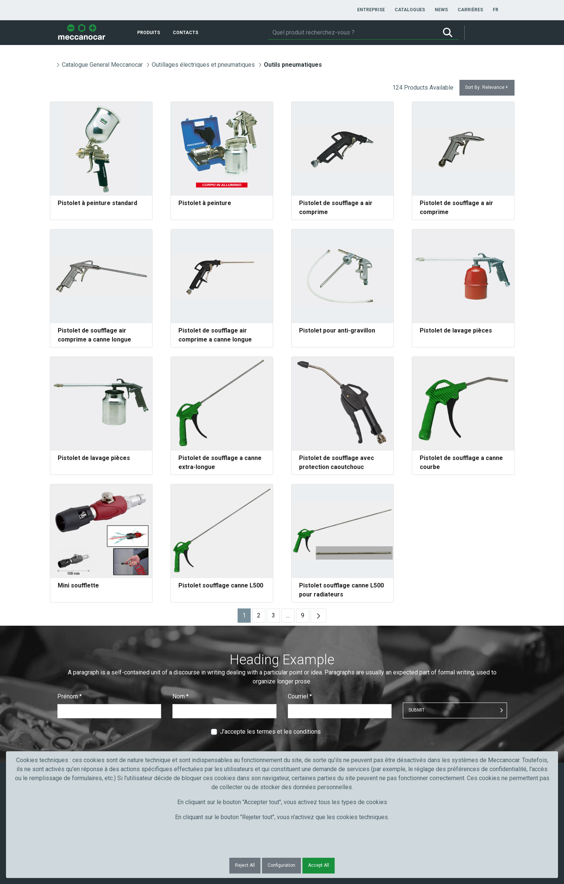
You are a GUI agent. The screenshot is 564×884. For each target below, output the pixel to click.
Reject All (245, 865)
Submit (416, 710)
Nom (180, 696)
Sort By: (487, 87)
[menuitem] (371, 10)
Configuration (281, 865)
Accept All (318, 865)
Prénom (69, 696)
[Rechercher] (352, 32)
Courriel (300, 696)
